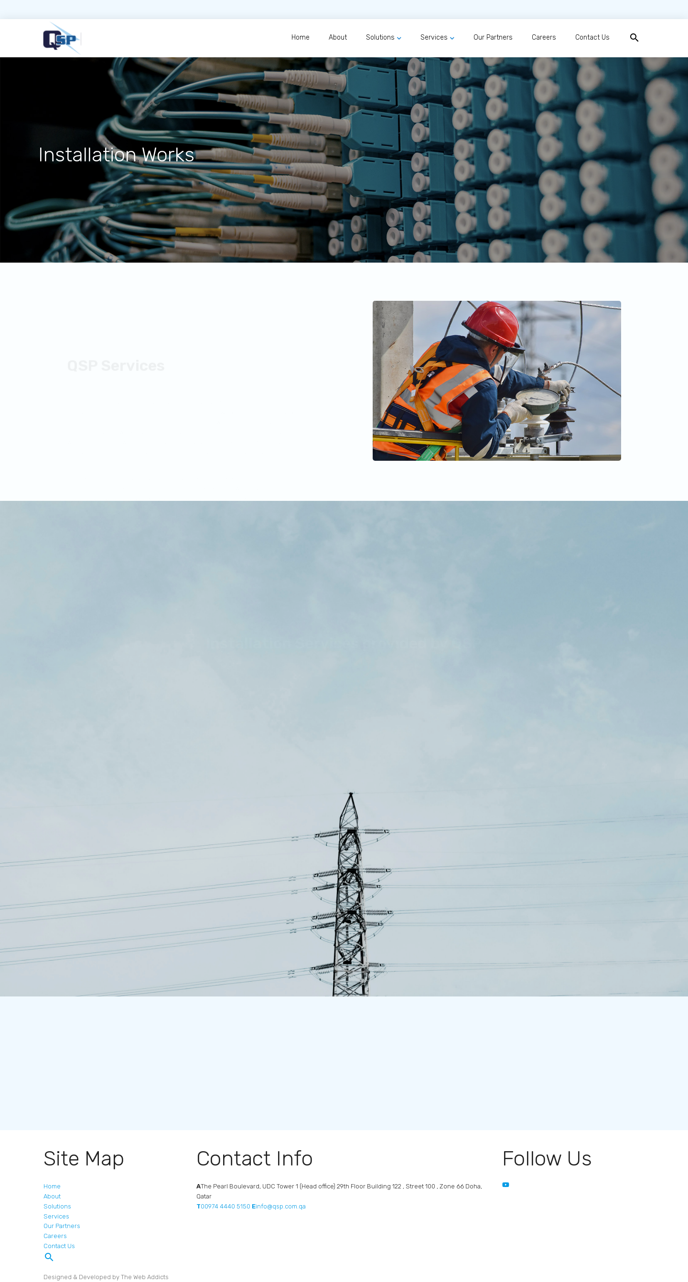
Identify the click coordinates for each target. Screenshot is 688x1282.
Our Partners (493, 37)
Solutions (380, 37)
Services (434, 37)
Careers (544, 37)
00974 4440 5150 (223, 1206)
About (338, 37)
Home (300, 37)
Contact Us (592, 37)
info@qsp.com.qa (279, 1206)
